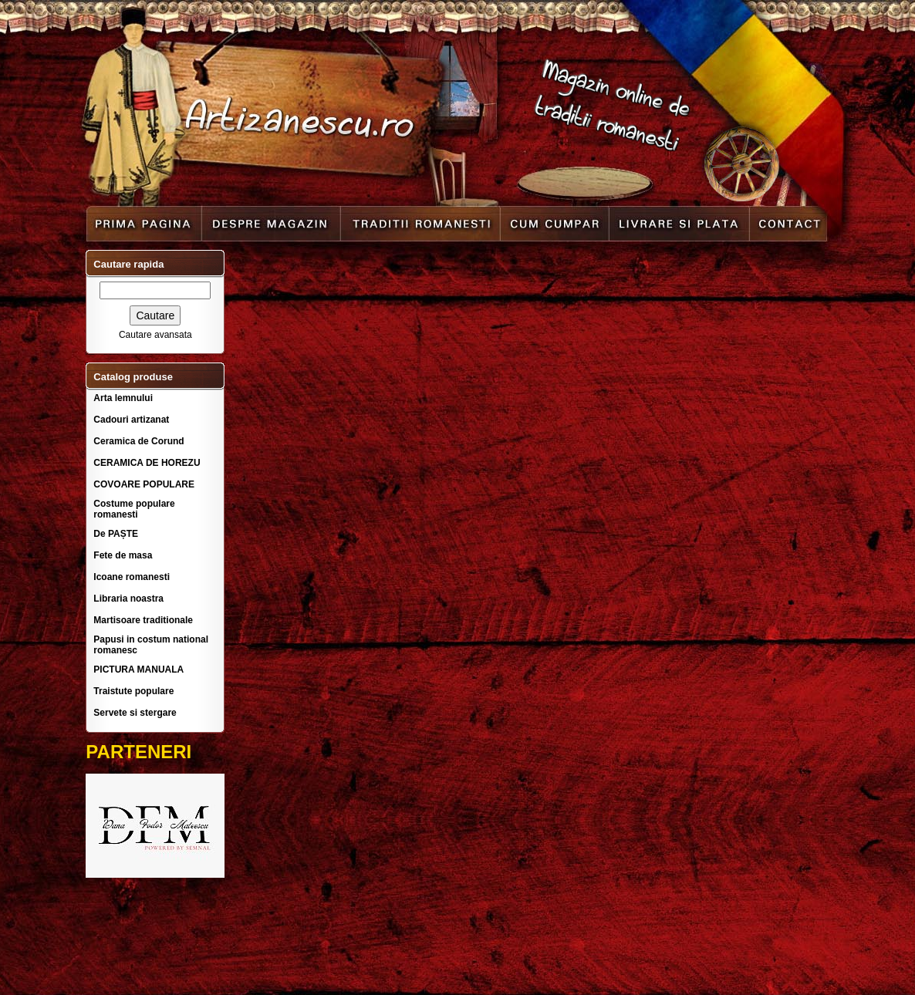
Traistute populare (133, 691)
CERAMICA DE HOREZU (146, 462)
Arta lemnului (123, 398)
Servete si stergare (134, 712)
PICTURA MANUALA (138, 669)
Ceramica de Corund (138, 441)
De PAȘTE (115, 533)
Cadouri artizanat (131, 419)
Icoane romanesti (131, 577)
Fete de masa (122, 555)
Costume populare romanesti (133, 509)
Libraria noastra (128, 598)
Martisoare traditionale (143, 620)
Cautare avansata (155, 334)
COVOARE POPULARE (143, 484)
